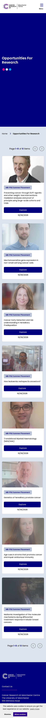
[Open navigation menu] (41, 5)
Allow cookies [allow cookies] (20, 714)
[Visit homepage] (14, 6)
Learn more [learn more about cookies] (34, 709)
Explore (23, 210)
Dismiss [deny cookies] (7, 714)
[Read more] (23, 169)
